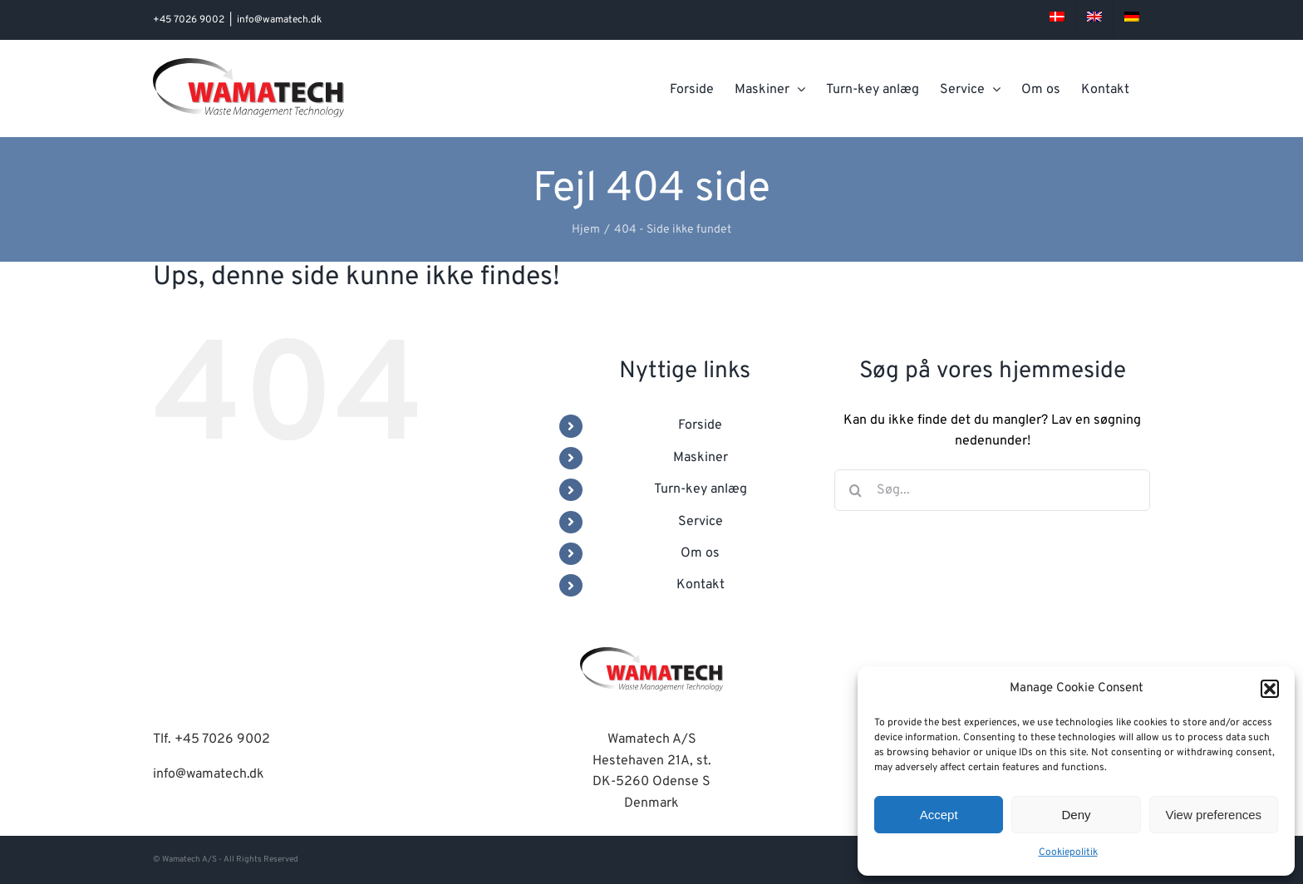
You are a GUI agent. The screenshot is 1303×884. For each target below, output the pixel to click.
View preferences (1214, 815)
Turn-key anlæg (700, 489)
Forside (700, 425)
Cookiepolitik (1068, 852)
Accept (939, 815)
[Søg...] (992, 490)
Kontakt (700, 585)
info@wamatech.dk (279, 20)
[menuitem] (1057, 20)
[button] (1269, 688)
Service (700, 521)
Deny (1075, 815)
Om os (700, 553)
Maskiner (700, 457)
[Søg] (855, 490)
